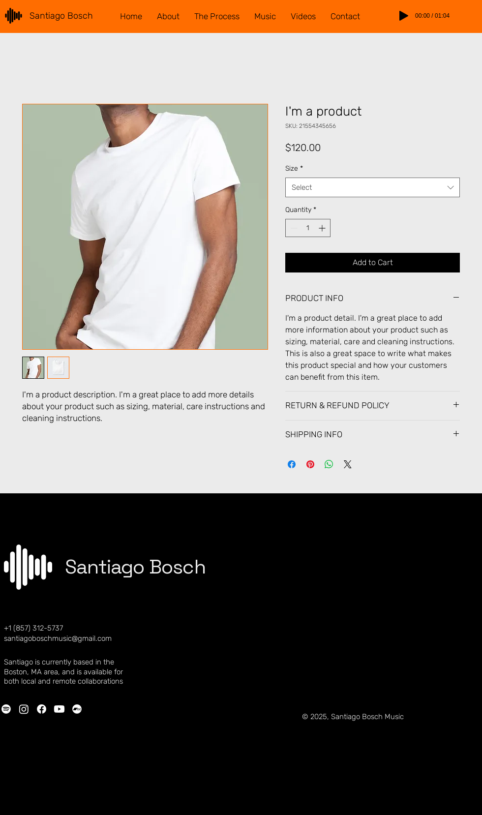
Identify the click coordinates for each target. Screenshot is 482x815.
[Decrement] (293, 228)
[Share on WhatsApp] (329, 464)
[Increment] (323, 228)
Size (294, 168)
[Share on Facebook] (292, 464)
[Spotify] (6, 709)
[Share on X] (348, 464)
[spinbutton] (308, 228)
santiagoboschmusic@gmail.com (58, 638)
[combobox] (372, 188)
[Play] (403, 16)
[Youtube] (59, 709)
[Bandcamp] (77, 709)
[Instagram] (24, 709)
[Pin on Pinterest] (310, 464)
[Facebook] (41, 709)
